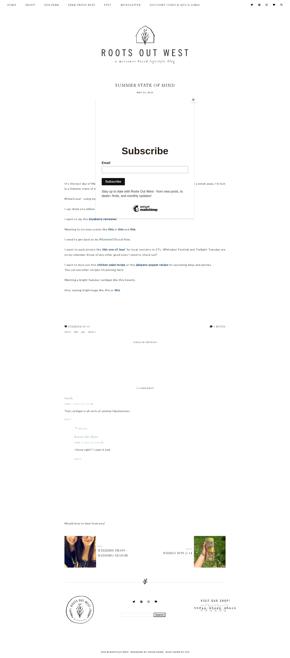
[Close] (193, 100)
